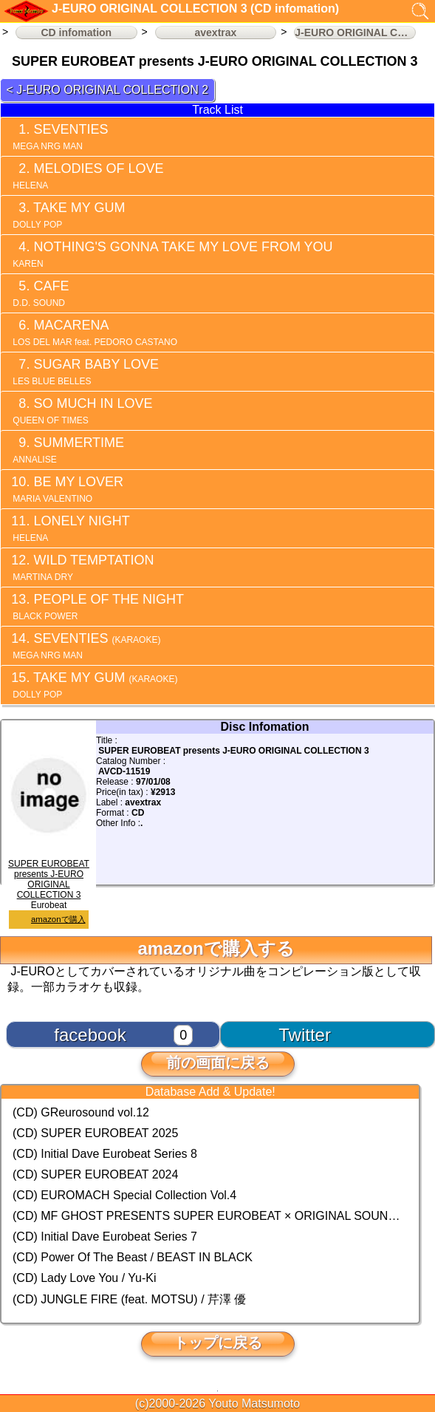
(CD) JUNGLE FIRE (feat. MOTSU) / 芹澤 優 (129, 1299)
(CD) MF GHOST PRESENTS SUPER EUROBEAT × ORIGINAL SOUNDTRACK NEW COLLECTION (210, 1216)
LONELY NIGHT (70, 528)
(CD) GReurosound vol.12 (81, 1112)
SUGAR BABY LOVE (84, 371)
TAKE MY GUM (67, 215)
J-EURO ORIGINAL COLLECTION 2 (112, 89)
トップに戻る (218, 1342)
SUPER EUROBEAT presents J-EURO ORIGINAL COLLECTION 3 (49, 874)
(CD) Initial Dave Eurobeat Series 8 (105, 1153)
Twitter (304, 1035)
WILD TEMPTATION (82, 567)
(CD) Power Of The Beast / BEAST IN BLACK (133, 1257)
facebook (90, 1035)
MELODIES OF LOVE (87, 176)
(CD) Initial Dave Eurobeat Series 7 (105, 1236)
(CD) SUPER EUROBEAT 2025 (95, 1133)
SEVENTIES (59, 136)
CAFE (39, 293)
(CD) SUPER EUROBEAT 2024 (95, 1174)
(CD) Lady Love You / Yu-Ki (85, 1278)
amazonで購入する (215, 948)
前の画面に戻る (218, 1062)
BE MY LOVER (67, 489)
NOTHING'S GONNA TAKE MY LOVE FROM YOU (172, 254)
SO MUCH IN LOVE (81, 411)
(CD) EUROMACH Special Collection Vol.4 (124, 1195)
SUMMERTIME (67, 450)
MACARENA (91, 332)
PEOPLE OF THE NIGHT (97, 606)
